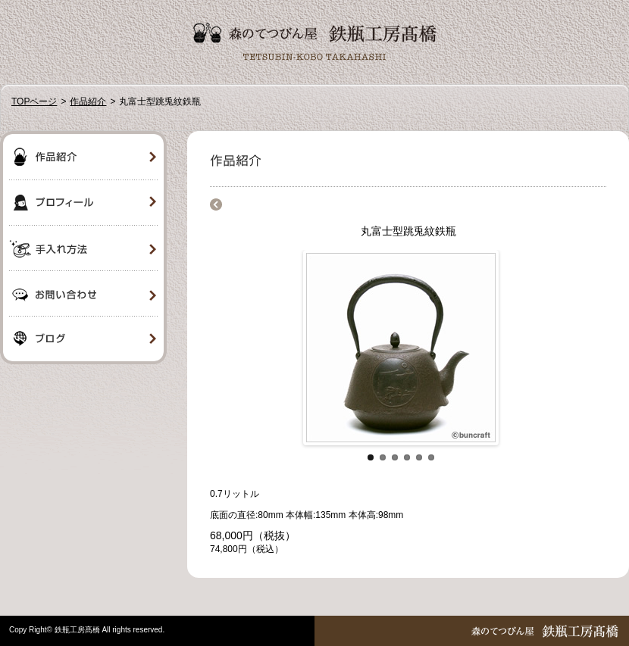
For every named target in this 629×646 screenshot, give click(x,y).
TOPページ (34, 101)
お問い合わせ (83, 294)
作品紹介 (88, 101)
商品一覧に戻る (216, 204)
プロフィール (83, 203)
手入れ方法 (83, 248)
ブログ (83, 341)
